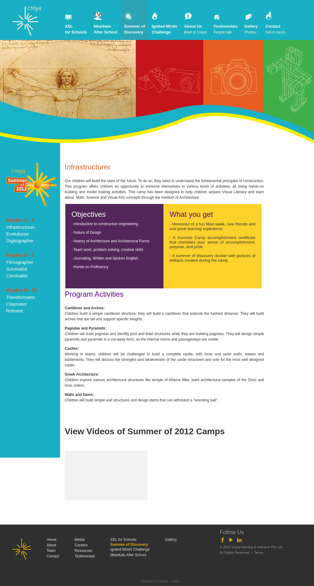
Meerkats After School (105, 23)
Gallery (251, 23)
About (51, 545)
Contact (275, 23)
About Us (195, 23)
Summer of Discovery (134, 23)
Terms (258, 552)
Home (51, 539)
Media (80, 539)
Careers (81, 545)
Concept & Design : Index (160, 581)
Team (51, 551)
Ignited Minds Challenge (165, 23)
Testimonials (225, 23)
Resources (83, 551)
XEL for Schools (76, 23)
